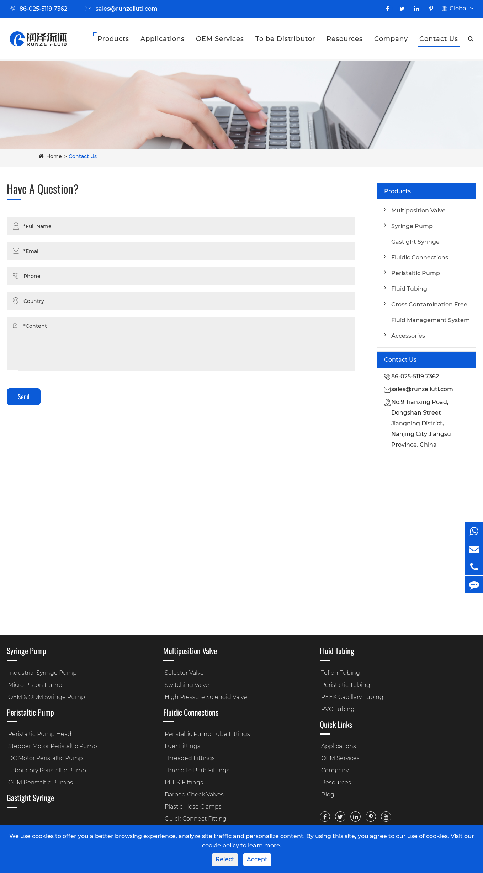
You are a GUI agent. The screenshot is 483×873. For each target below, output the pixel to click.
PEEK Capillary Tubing (352, 697)
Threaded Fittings (190, 758)
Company (391, 39)
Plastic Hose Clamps (193, 806)
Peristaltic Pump (415, 273)
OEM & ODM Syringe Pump (46, 697)
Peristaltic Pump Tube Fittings (207, 734)
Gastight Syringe (415, 241)
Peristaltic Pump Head (39, 734)
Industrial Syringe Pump (42, 672)
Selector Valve (184, 672)
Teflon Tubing (340, 672)
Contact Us (438, 39)
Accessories (408, 335)
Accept (257, 859)
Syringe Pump (412, 226)
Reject (225, 859)
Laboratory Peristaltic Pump (47, 770)
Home (54, 156)
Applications (162, 39)
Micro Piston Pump (35, 685)
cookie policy (220, 845)
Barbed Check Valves (194, 794)
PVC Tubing (338, 709)
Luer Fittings (182, 746)
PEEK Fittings (184, 782)
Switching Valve (187, 685)
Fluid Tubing (409, 288)
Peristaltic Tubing (345, 685)
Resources (345, 39)
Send (24, 396)
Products (113, 39)
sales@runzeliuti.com (127, 8)
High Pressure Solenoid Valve (206, 697)
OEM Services (220, 39)
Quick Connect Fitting (196, 818)
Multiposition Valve (418, 210)
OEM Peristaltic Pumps (40, 782)
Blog (327, 794)
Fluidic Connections (419, 257)
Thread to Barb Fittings (197, 770)
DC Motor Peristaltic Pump (45, 758)
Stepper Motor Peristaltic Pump (52, 746)
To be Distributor (285, 39)
